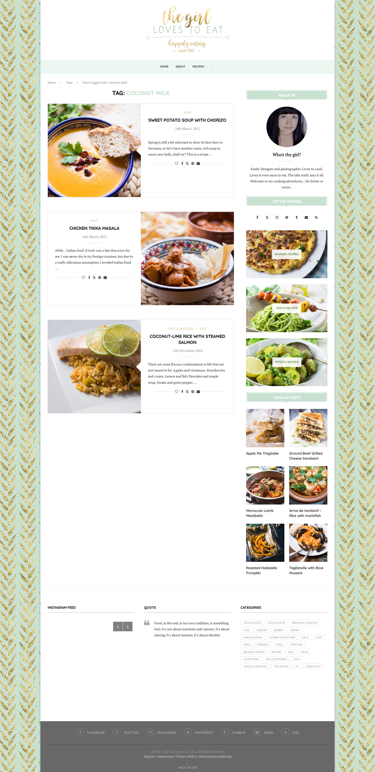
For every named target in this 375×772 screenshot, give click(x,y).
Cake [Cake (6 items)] (284, 629)
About (180, 66)
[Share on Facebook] (182, 164)
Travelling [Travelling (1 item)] (287, 678)
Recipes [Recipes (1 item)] (281, 662)
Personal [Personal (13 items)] (250, 654)
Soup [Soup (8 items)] (304, 670)
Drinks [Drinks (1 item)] (267, 637)
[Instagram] (277, 217)
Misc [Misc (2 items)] (299, 645)
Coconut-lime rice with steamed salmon (187, 339)
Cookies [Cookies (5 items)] (301, 629)
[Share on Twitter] (187, 164)
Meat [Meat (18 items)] (284, 645)
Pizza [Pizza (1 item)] (269, 654)
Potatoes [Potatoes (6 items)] (287, 654)
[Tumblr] (297, 217)
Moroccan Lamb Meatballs (259, 512)
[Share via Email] (198, 164)
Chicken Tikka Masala (94, 229)
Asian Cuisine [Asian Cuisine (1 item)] (280, 621)
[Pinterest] (287, 217)
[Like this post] (176, 164)
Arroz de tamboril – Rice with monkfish (305, 512)
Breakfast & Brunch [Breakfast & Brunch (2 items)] (258, 629)
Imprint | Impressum (159, 754)
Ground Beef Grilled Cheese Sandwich (305, 455)
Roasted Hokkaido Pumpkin (261, 569)
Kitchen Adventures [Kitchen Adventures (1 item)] (258, 645)
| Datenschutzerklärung (214, 754)
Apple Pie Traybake (261, 453)
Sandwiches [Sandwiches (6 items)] (252, 670)
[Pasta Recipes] (286, 308)
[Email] (307, 217)
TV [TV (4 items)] (305, 678)
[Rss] (316, 217)
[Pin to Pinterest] (192, 164)
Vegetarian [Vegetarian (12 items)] (252, 686)
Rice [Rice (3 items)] (297, 662)
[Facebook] (258, 217)
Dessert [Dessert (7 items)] (249, 637)
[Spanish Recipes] (286, 254)
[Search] (212, 67)
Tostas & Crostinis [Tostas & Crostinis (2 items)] (257, 678)
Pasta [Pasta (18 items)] (315, 645)
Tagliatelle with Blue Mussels (305, 569)
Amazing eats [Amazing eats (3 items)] (253, 621)
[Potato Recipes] (286, 362)
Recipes (198, 66)
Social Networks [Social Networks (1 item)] (281, 670)
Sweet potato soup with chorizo (187, 120)
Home (164, 66)
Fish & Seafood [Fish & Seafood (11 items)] (291, 637)
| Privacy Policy (186, 754)
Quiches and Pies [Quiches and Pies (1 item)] (255, 662)
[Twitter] (267, 217)
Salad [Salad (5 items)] (312, 662)
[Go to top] (187, 765)
